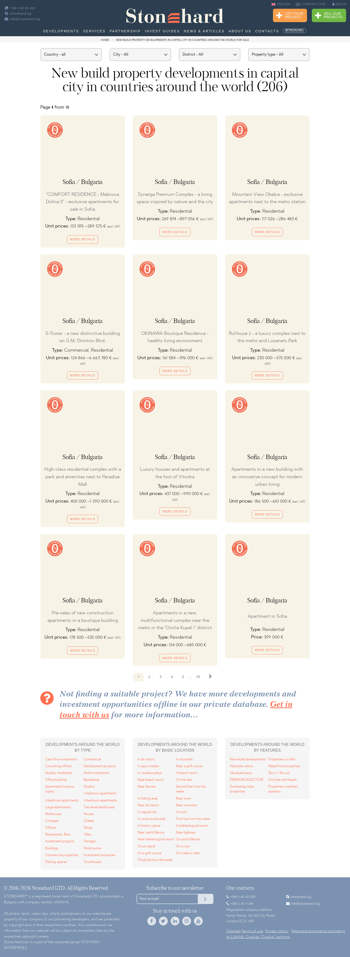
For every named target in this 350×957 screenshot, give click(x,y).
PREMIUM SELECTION (246, 780)
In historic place (149, 825)
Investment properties (99, 855)
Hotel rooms (92, 848)
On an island (146, 846)
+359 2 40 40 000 (19, 8)
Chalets (89, 821)
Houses (89, 814)
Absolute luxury (241, 773)
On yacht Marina (188, 839)
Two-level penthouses (99, 807)
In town (181, 812)
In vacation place (150, 773)
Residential (91, 780)
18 (198, 677)
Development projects (100, 766)
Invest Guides (162, 31)
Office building (56, 780)
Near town (183, 798)
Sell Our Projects (328, 16)
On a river (183, 846)
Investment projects (59, 841)
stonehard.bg (17, 14)
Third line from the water (155, 860)
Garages (90, 841)
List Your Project (289, 16)
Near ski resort (148, 805)
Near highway (186, 832)
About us (240, 31)
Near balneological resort (156, 839)
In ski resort (146, 759)
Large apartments (58, 807)
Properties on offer (282, 759)
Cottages (52, 821)
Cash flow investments (61, 759)
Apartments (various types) (59, 789)
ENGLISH (280, 4)
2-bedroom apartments (62, 800)
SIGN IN (339, 4)
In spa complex (148, 766)
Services (94, 31)
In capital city (147, 812)
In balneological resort (192, 825)
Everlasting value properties (242, 789)
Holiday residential (58, 773)
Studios (89, 786)
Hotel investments (96, 773)
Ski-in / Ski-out (279, 773)
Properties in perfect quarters (283, 789)
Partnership (125, 31)
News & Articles (204, 31)
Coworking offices (58, 766)
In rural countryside (151, 819)
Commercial (92, 759)
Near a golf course (189, 766)
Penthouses (53, 814)
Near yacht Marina (151, 832)
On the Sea (184, 780)
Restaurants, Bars (57, 834)
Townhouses (92, 862)
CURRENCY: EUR (310, 4)
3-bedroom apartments (100, 800)
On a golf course (149, 853)
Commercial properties (61, 855)
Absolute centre (241, 766)
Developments (61, 31)
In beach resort (187, 773)
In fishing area (148, 798)
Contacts (267, 31)
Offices (50, 827)
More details (82, 239)
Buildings (51, 848)
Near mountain (186, 805)
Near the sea (147, 786)
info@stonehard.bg (22, 19)
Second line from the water (191, 789)
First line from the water (193, 819)
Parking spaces (56, 862)
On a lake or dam (188, 853)
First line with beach (282, 780)
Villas (87, 834)
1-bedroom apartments (100, 793)
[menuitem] (295, 31)
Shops (88, 827)
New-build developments (248, 759)
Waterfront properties (284, 766)
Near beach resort (151, 780)
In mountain (184, 759)
